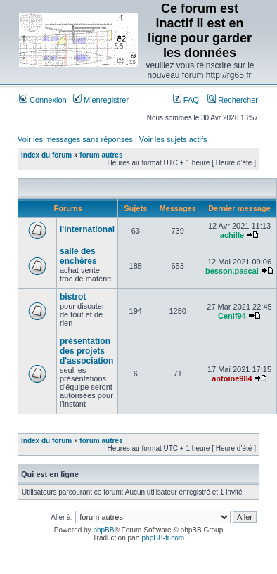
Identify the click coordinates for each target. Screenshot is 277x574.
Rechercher (232, 100)
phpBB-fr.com (163, 538)
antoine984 (232, 378)
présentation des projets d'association (86, 351)
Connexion (43, 100)
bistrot (73, 297)
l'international (87, 229)
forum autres (100, 155)
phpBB (103, 530)
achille (232, 235)
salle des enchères (78, 256)
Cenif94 (232, 316)
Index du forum (46, 155)
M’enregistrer (101, 100)
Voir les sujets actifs (173, 139)
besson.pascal (232, 271)
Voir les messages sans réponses (75, 139)
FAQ (186, 100)
